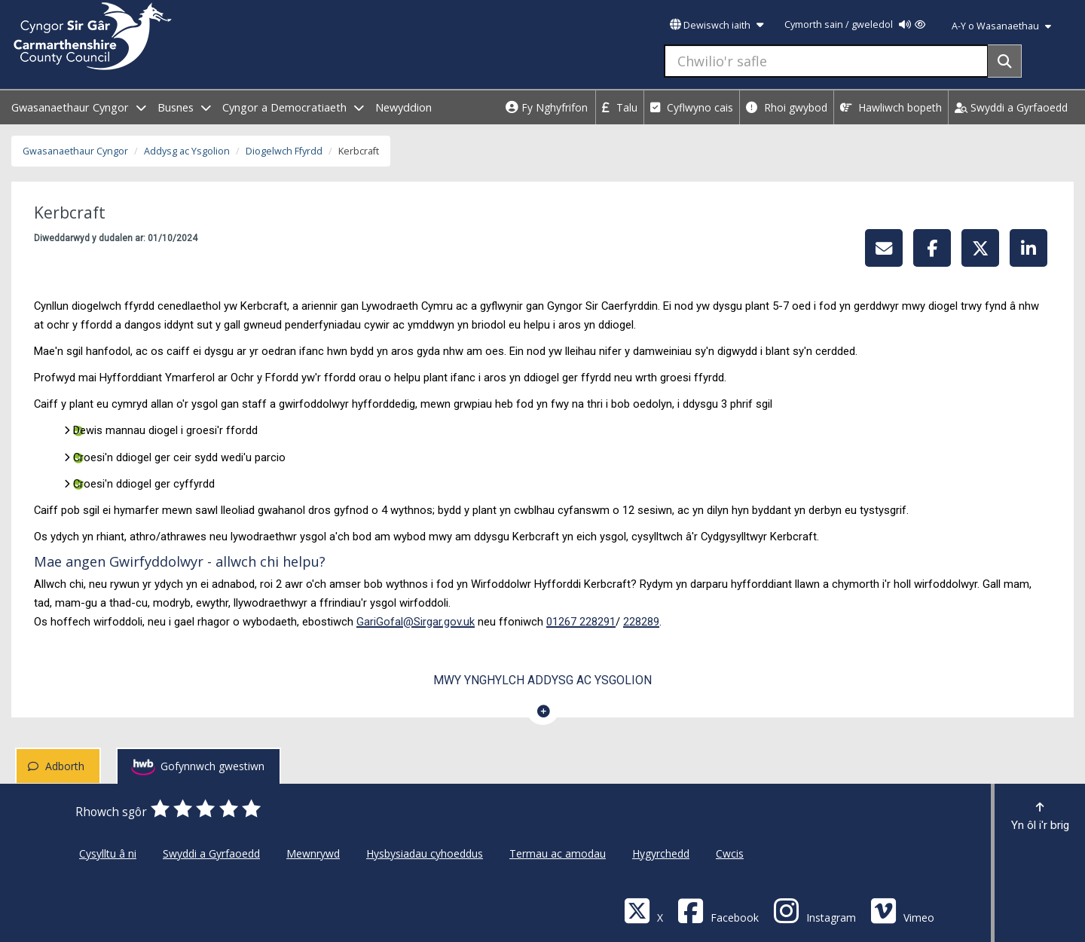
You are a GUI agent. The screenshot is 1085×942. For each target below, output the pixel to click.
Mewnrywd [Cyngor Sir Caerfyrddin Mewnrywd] (313, 853)
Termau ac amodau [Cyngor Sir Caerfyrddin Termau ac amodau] (557, 853)
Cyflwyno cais (691, 107)
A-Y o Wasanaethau (1001, 26)
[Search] (1005, 61)
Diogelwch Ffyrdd (284, 151)
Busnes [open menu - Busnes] (184, 107)
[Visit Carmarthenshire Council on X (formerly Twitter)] (643, 910)
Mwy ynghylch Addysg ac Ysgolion (542, 680)
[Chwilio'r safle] (826, 61)
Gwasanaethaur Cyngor (75, 151)
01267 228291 (581, 622)
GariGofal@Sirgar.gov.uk (415, 622)
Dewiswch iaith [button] (716, 25)
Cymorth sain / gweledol (854, 24)
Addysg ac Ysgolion (187, 151)
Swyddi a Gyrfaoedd (1011, 107)
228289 (641, 622)
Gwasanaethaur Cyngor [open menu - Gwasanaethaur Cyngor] (78, 107)
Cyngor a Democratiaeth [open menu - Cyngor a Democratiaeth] (293, 107)
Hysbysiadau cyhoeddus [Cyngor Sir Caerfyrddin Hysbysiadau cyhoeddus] (424, 853)
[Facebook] (718, 910)
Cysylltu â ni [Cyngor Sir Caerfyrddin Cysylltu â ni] (107, 853)
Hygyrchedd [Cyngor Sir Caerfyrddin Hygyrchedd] (660, 853)
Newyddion (403, 107)
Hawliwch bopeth (891, 107)
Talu (619, 107)
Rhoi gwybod (786, 107)
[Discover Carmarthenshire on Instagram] (814, 910)
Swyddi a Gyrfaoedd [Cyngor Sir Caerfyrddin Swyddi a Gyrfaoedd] (211, 853)
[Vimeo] (902, 910)
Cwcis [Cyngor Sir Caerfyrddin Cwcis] (730, 853)
